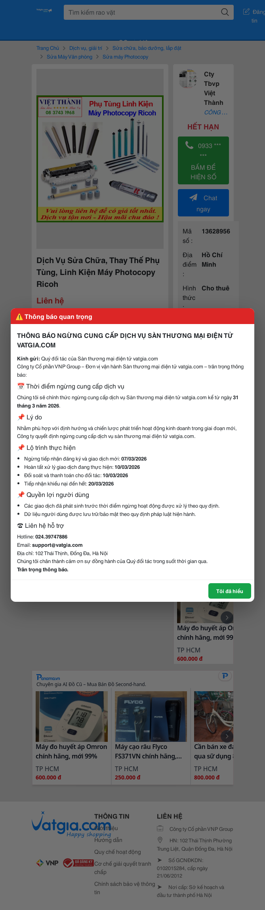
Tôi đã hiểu (229, 590)
